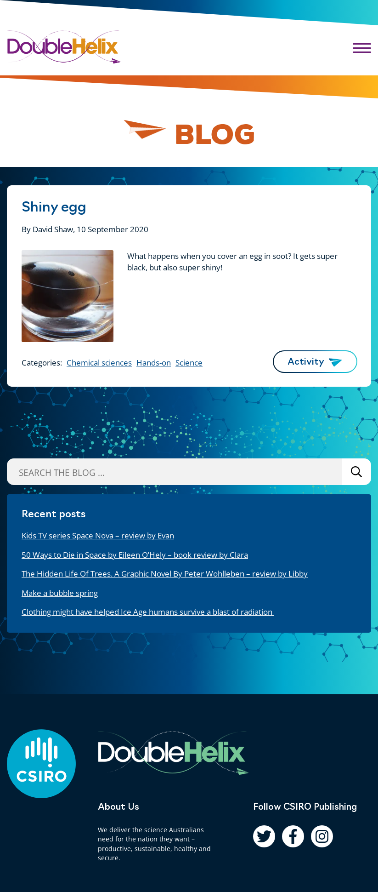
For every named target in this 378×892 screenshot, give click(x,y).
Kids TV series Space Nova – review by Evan (98, 535)
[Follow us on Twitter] (264, 836)
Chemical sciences (99, 362)
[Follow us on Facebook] (293, 836)
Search (356, 471)
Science (189, 362)
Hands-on (153, 362)
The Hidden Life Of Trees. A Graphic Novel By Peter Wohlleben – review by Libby (165, 573)
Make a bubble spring (60, 593)
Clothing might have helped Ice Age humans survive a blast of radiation (148, 611)
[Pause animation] (145, 131)
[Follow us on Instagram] (322, 836)
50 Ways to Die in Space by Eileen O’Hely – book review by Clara (135, 554)
